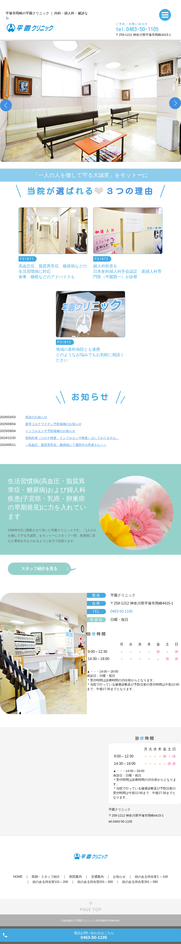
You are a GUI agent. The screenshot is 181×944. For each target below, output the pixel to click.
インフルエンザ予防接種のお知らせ (50, 431)
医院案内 (75, 876)
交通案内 (97, 876)
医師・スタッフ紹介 (46, 876)
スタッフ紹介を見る (39, 568)
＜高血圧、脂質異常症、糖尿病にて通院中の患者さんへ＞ (66, 445)
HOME (17, 876)
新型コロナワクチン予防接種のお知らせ (53, 424)
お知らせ (119, 876)
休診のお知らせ (36, 417)
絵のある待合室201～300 (95, 882)
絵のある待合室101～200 (50, 882)
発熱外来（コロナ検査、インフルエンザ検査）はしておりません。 (72, 438)
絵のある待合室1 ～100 (151, 876)
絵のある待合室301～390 (140, 882)
